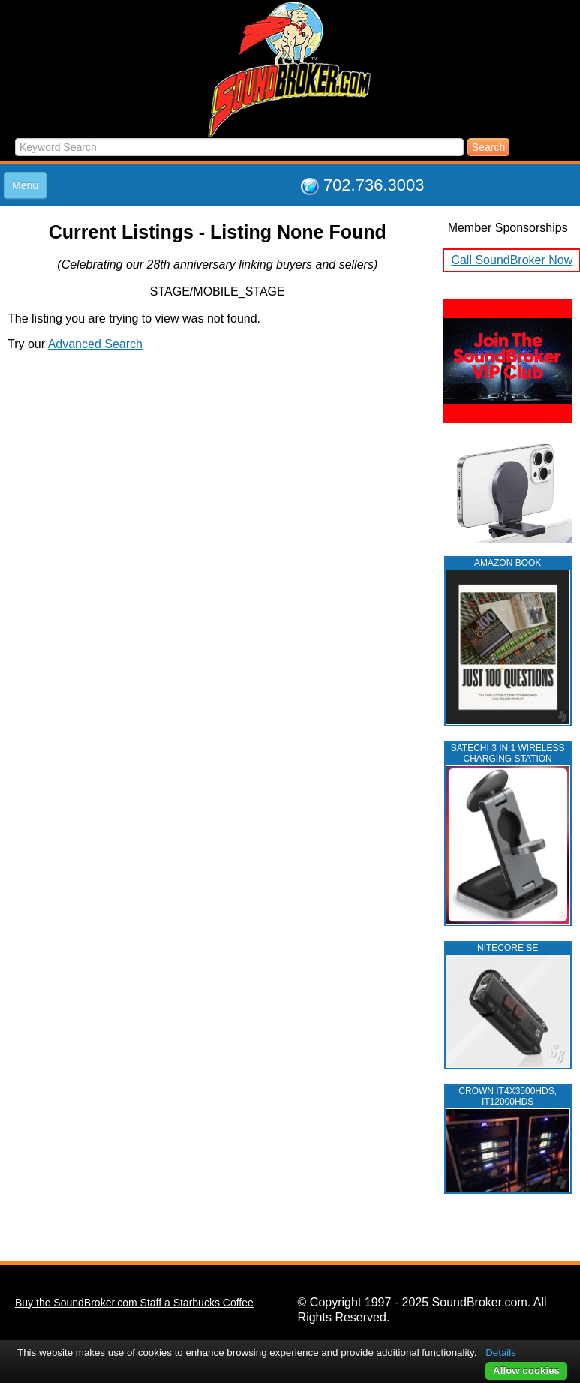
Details (500, 1352)
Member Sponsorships (508, 227)
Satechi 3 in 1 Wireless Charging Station (508, 753)
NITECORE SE (507, 948)
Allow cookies (526, 1370)
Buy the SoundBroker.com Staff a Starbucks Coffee (134, 1303)
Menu (25, 185)
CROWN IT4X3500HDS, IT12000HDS (507, 1096)
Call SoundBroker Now (511, 260)
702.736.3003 (374, 185)
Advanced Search (95, 344)
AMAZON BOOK (507, 563)
